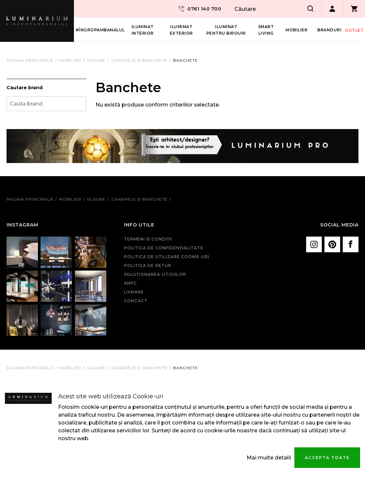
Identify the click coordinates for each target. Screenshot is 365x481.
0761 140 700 (199, 9)
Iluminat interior (142, 30)
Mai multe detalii (269, 458)
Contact (136, 300)
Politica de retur (147, 265)
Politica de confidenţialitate (163, 247)
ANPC (130, 283)
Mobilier (296, 29)
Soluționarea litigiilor (155, 274)
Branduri (329, 29)
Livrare (134, 292)
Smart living (266, 30)
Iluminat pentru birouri (226, 30)
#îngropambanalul (100, 29)
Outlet (354, 30)
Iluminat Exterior (181, 30)
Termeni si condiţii (148, 239)
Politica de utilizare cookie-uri (166, 256)
